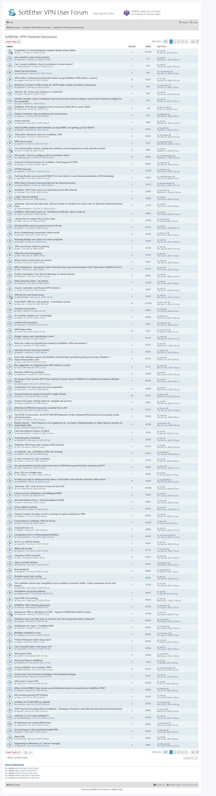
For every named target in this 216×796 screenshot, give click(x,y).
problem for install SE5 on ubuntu (32, 702)
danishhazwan (23, 297)
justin (19, 579)
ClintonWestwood (24, 209)
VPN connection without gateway (31, 246)
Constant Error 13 (23, 528)
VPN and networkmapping (28, 253)
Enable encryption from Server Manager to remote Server (44, 274)
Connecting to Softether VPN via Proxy (34, 521)
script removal (22, 120)
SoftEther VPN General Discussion (31, 37)
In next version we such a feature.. (32, 458)
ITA (18, 447)
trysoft (19, 94)
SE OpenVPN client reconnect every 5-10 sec (38, 225)
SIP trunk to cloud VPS (26, 681)
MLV (19, 249)
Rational (20, 690)
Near (19, 523)
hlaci (19, 269)
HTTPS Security (22, 169)
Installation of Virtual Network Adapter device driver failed (44, 50)
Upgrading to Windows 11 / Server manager (37, 743)
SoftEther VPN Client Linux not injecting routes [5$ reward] (45, 190)
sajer (19, 558)
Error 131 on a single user (28, 472)
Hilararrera (21, 614)
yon (18, 428)
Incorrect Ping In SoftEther (28, 660)
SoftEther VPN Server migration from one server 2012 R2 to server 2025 (52, 107)
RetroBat (20, 192)
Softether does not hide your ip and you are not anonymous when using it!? (54, 619)
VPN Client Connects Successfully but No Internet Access (44, 183)
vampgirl (20, 621)
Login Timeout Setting (26, 197)
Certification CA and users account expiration (38, 387)
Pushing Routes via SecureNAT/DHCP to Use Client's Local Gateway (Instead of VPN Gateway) (64, 176)
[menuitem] (9, 22)
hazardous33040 (24, 433)
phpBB (93, 789)
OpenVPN (19, 736)
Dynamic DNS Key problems (29, 372)
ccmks (19, 332)
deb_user (21, 304)
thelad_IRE (21, 109)
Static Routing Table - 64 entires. (31, 281)
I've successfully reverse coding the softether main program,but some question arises (59, 148)
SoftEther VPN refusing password (32, 605)
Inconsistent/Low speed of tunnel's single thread (40, 394)
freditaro (20, 454)
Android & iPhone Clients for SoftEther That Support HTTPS (46, 162)
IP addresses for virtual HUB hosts (32, 722)
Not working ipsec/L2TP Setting (31, 695)
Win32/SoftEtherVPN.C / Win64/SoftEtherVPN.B (39, 500)
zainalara (20, 516)
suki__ (19, 53)
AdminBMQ (21, 475)
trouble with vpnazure (25, 322)
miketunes (21, 123)
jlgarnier (20, 732)
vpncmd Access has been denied (31, 350)
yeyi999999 (21, 482)
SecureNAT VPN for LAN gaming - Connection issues (42, 301)
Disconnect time (23, 653)
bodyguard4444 (23, 594)
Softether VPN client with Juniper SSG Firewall (39, 445)
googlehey (21, 572)
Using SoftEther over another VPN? (33, 667)
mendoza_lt (21, 635)
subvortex (21, 325)
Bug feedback (21, 569)
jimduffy (20, 242)
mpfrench (21, 164)
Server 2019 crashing (25, 507)
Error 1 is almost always (27, 541)
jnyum (19, 346)
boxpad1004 (165, 142)
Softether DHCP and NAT (27, 555)
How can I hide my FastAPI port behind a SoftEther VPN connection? (50, 343)
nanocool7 (21, 683)
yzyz (19, 496)
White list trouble (23, 548)
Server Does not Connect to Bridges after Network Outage (45, 674)
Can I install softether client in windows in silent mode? (43, 64)
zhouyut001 (21, 649)
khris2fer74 (21, 276)
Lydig (19, 199)
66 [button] (193, 41)
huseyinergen (22, 73)
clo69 (19, 311)
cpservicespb (22, 384)
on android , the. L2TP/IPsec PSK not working (38, 451)
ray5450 (20, 656)
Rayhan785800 (23, 185)
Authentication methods (27, 438)
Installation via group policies (30, 591)
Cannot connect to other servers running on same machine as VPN (49, 514)
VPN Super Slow (23, 329)
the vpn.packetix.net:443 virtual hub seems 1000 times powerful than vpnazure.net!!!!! (59, 465)
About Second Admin (25, 71)
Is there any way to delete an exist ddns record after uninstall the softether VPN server (59, 479)
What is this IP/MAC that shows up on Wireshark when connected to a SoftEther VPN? (59, 688)
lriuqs (19, 502)
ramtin (19, 214)
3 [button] (178, 41)
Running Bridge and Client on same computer (38, 239)
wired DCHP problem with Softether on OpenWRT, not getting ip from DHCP (54, 127)
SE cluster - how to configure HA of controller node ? (42, 155)
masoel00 (21, 178)
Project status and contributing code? (34, 336)
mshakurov (21, 283)
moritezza (21, 704)
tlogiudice (21, 116)
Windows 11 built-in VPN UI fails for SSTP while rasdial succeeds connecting (55, 85)
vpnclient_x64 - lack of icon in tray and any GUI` (39, 486)
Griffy (19, 263)
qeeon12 (20, 228)
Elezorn (20, 396)
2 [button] (174, 41)
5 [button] (186, 41)
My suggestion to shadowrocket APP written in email (42, 365)
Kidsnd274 (164, 330)
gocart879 (21, 509)
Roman (20, 403)
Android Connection (25, 308)
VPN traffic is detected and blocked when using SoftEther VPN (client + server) (55, 78)
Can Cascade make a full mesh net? (33, 646)
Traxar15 (20, 551)
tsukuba (20, 461)
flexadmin (164, 423)
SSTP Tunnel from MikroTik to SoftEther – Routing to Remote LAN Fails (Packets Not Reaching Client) (68, 709)
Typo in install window (26, 562)
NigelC (19, 318)
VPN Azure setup (23, 141)
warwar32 (21, 544)
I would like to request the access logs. (35, 218)
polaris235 (21, 739)
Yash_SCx (21, 600)
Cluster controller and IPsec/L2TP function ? (37, 288)
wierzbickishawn (23, 670)
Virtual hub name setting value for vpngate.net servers (43, 401)
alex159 (20, 711)
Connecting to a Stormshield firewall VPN (36, 729)
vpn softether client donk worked (31, 57)
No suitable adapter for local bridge (33, 315)
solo (161, 51)
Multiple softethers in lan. (27, 633)
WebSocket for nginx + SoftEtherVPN (33, 626)
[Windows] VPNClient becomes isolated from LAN (40, 408)
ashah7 (20, 352)
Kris (18, 489)
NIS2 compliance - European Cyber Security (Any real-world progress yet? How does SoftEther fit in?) (68, 267)
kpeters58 (21, 565)
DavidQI (20, 130)
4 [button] (182, 41)
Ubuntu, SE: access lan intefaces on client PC (38, 92)
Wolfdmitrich (22, 663)
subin (19, 221)
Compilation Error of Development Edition (36, 534)
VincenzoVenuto (23, 537)
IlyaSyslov (21, 60)
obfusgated (21, 137)
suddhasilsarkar (23, 66)
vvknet (19, 290)
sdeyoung (21, 746)
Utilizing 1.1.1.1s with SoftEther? (31, 716)
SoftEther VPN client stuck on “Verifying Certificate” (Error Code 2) (49, 212)
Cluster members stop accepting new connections (41, 114)
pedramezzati (22, 677)
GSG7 (19, 104)
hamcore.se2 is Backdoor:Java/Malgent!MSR (38, 493)
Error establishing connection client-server (37, 232)
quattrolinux (21, 374)
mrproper (20, 607)
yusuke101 (21, 725)
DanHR (20, 530)
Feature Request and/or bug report (32, 639)
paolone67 (21, 87)
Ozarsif (20, 144)
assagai (20, 80)
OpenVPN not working (26, 598)
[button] (165, 41)
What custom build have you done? (33, 260)
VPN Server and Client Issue (29, 295)
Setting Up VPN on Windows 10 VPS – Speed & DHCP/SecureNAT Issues (52, 612)
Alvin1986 (21, 588)
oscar (19, 151)
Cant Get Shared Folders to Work (31, 431)
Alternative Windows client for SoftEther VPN (38, 134)
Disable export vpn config (28, 576)
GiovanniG (21, 389)
